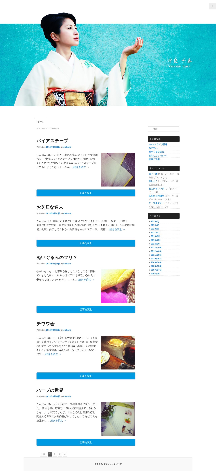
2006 (155, 273)
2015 (155, 240)
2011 (156, 255)
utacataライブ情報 (158, 144)
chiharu (67, 147)
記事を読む (86, 192)
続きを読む (81, 167)
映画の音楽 (154, 159)
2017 (155, 232)
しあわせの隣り (156, 196)
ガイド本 (153, 174)
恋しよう (153, 181)
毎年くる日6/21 (156, 152)
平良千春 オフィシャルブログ (107, 464)
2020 (155, 221)
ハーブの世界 (49, 390)
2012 (156, 251)
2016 (155, 236)
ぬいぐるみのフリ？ (56, 257)
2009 (156, 262)
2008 (156, 266)
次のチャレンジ (156, 188)
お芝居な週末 (49, 207)
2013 (156, 247)
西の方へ (153, 148)
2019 (155, 225)
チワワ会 (45, 323)
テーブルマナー (156, 203)
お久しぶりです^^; (158, 155)
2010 (156, 258)
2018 (155, 228)
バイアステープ (52, 140)
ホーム (40, 121)
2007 (156, 270)
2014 (155, 243)
